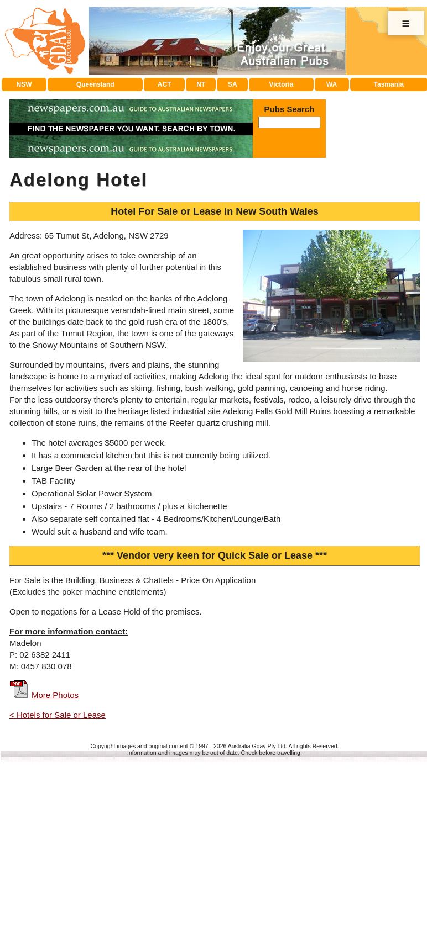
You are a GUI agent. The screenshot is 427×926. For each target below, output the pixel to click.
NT (200, 247)
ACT (164, 247)
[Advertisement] (214, 158)
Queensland (95, 247)
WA (331, 247)
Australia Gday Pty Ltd (256, 909)
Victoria (281, 247)
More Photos (55, 857)
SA (232, 247)
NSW (24, 247)
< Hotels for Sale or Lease (57, 877)
